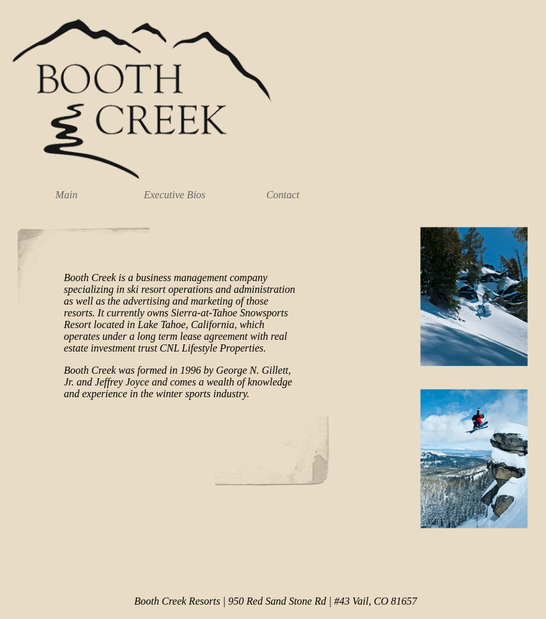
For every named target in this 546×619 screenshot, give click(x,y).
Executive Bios (175, 194)
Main (66, 194)
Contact (283, 194)
